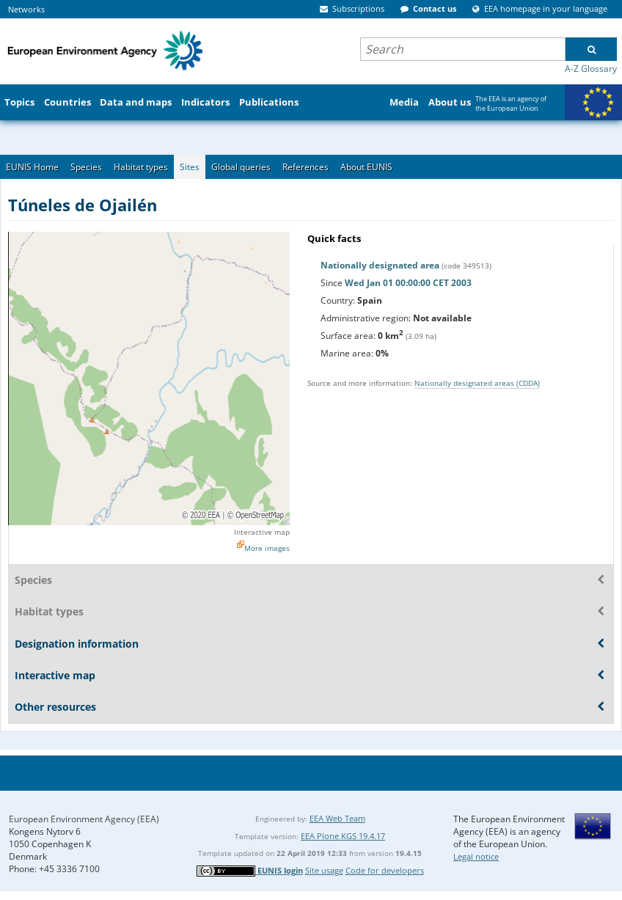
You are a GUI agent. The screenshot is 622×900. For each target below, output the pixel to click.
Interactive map (262, 532)
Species (86, 167)
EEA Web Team (337, 818)
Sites (190, 167)
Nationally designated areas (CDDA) (477, 383)
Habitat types (141, 167)
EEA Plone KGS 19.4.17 (343, 835)
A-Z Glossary (591, 68)
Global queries (241, 167)
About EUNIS (366, 167)
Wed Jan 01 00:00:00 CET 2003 (408, 283)
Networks (26, 9)
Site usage (324, 870)
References (305, 167)
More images (267, 548)
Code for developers (384, 870)
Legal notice (476, 856)
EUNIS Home (32, 167)
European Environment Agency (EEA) (84, 819)
